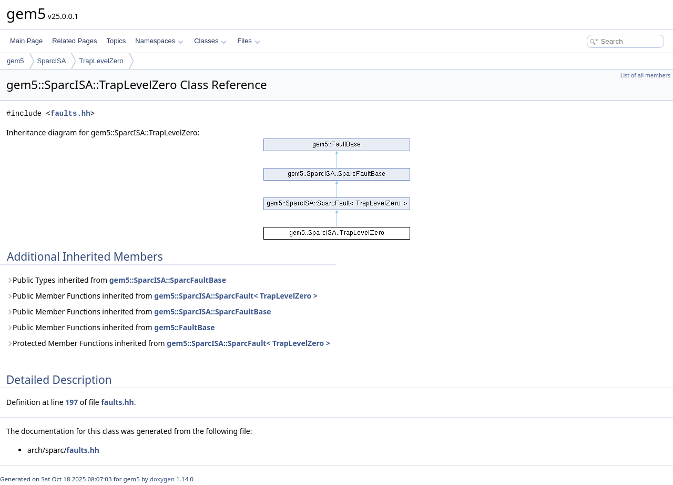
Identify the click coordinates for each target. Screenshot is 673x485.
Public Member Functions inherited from (162, 296)
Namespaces (159, 41)
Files (248, 41)
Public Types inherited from (116, 280)
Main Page (26, 41)
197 (71, 402)
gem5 (15, 61)
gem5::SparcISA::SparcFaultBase (167, 280)
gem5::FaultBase (184, 327)
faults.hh (70, 113)
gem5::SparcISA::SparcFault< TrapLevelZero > (236, 296)
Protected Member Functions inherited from (168, 343)
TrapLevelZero (101, 61)
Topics (116, 41)
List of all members (645, 75)
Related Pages (74, 41)
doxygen (162, 479)
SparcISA (51, 61)
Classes (210, 41)
